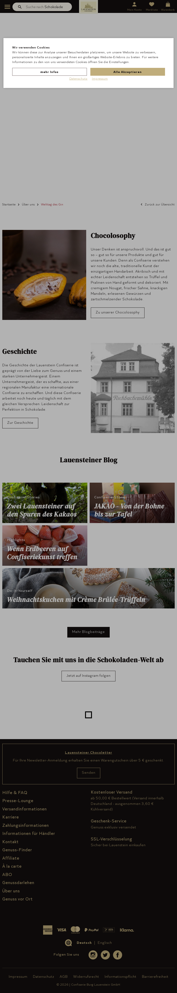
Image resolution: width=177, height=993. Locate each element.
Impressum (100, 78)
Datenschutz (78, 78)
